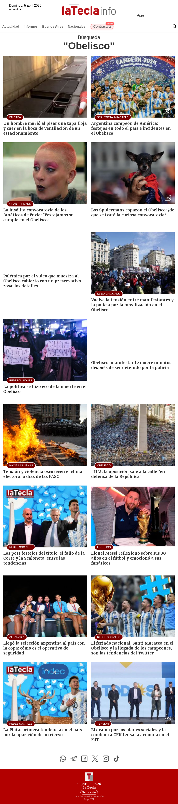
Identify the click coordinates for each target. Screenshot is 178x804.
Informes (31, 26)
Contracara (103, 26)
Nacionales (76, 26)
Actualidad (10, 26)
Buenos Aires (52, 26)
